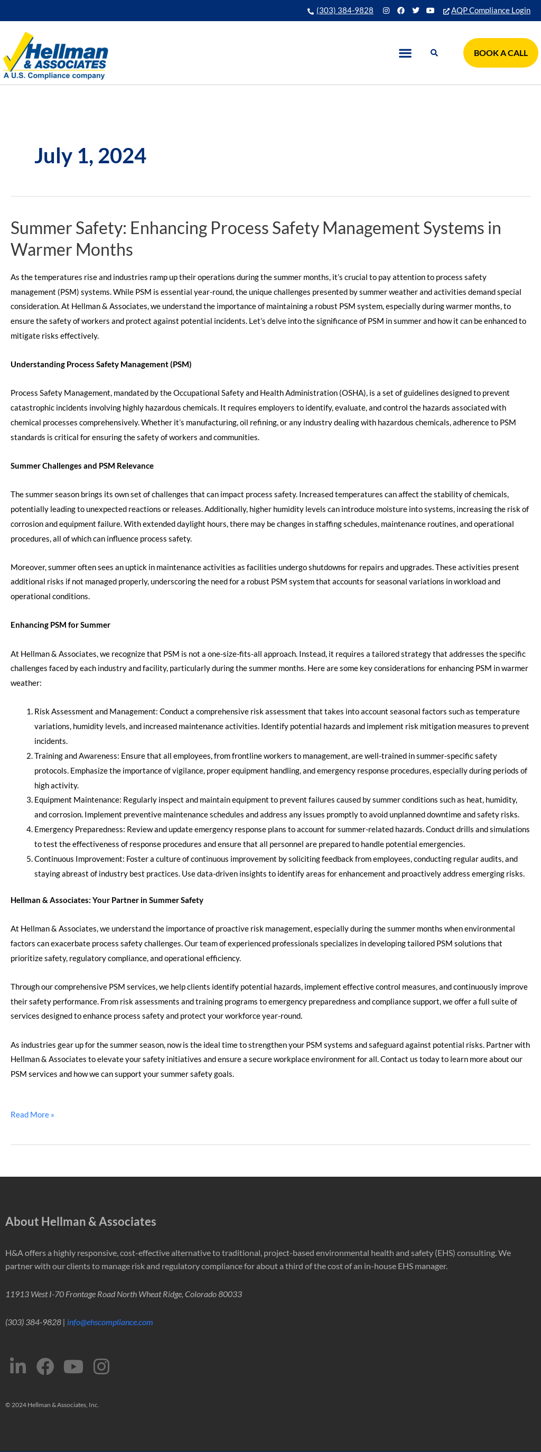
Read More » (32, 1113)
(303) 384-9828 (345, 10)
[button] (405, 53)
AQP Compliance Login (490, 10)
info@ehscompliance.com (110, 1322)
